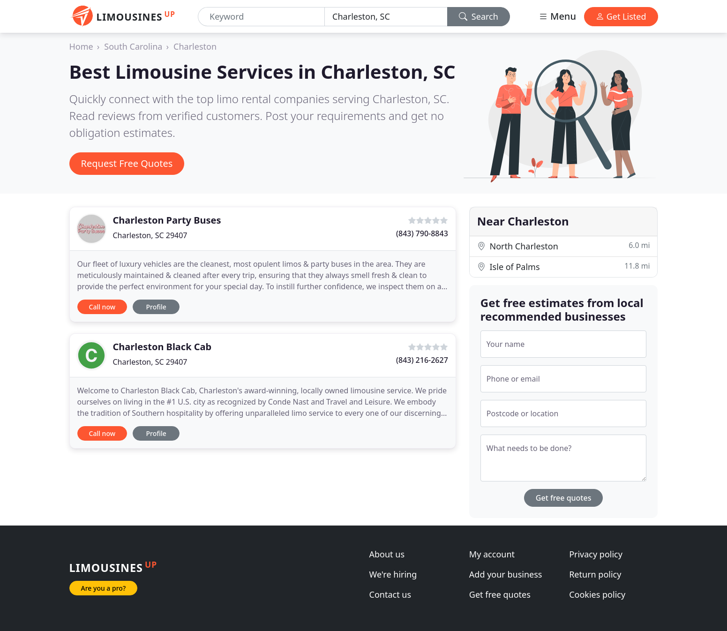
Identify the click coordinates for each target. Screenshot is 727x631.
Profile (156, 306)
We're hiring (393, 574)
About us (387, 554)
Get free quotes (564, 498)
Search (478, 16)
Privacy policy (595, 554)
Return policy (595, 574)
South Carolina (133, 46)
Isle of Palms (563, 266)
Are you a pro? (103, 588)
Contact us (390, 594)
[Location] (386, 16)
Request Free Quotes (127, 163)
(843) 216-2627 (422, 360)
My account (492, 554)
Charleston (195, 46)
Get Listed (621, 16)
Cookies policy (597, 594)
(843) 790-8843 (422, 233)
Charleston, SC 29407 (150, 235)
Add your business (505, 574)
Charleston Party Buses (167, 220)
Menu (557, 16)
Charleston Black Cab (162, 346)
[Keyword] (261, 16)
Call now (102, 306)
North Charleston (563, 246)
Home (81, 46)
